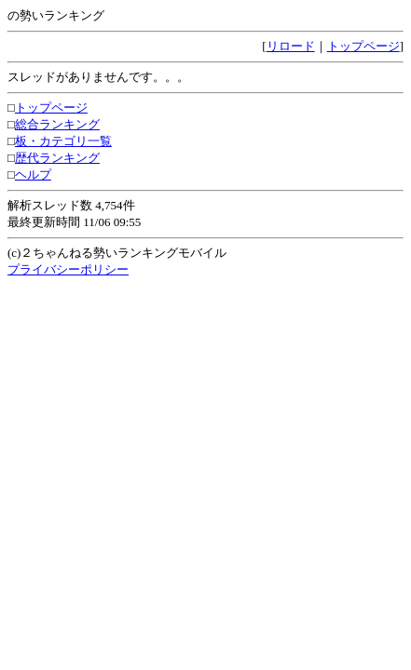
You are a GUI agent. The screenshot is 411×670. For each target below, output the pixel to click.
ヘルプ (33, 174)
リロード (291, 46)
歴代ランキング (57, 158)
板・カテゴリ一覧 (63, 141)
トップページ (363, 46)
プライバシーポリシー (68, 269)
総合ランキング (57, 124)
